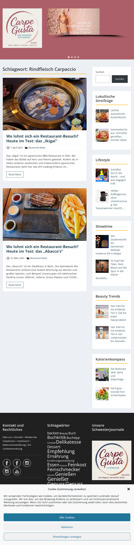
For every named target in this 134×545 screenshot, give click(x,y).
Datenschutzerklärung (14, 444)
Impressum (23, 441)
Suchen (100, 72)
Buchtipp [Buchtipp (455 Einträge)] (73, 438)
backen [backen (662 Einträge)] (53, 432)
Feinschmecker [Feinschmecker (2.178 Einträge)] (63, 469)
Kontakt (18, 437)
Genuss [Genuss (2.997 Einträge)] (56, 483)
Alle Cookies (67, 517)
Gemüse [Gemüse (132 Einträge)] (51, 475)
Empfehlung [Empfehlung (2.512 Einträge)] (61, 451)
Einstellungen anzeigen (67, 536)
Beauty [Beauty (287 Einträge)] (63, 433)
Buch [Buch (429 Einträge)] (72, 433)
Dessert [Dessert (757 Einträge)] (53, 446)
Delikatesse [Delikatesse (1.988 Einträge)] (68, 442)
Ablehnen (67, 527)
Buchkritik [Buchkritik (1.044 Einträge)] (56, 437)
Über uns (7, 437)
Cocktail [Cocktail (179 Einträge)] (51, 442)
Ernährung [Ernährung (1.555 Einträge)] (58, 456)
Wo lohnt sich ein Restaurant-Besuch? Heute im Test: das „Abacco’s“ (42, 249)
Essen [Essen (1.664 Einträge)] (53, 464)
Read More (15, 174)
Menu (6, 5)
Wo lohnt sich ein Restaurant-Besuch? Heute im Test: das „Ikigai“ (42, 138)
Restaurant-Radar (37, 147)
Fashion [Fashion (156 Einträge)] (63, 465)
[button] (128, 489)
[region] (89, 24)
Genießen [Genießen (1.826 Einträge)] (65, 474)
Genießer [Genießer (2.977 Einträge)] (58, 478)
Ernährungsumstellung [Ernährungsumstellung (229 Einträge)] (60, 460)
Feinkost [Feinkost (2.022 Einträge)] (77, 464)
